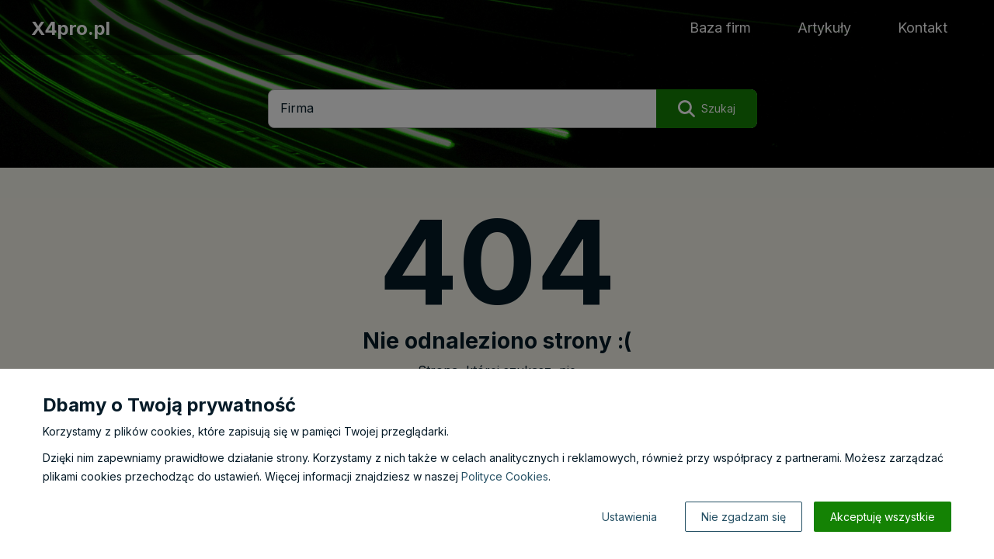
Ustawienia (629, 516)
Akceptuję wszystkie (882, 516)
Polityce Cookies (504, 476)
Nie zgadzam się (743, 516)
